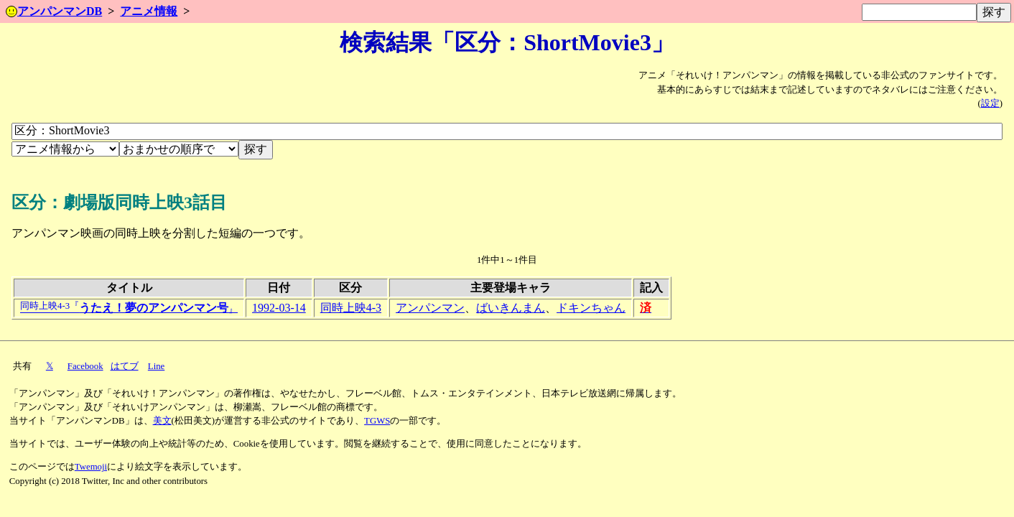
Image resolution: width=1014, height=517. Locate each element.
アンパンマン (430, 308)
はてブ (125, 366)
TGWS (377, 421)
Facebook (85, 366)
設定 (990, 103)
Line (156, 366)
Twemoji (91, 467)
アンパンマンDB (54, 11)
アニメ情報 (148, 11)
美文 (162, 421)
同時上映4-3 (350, 308)
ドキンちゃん (591, 308)
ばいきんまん (510, 308)
